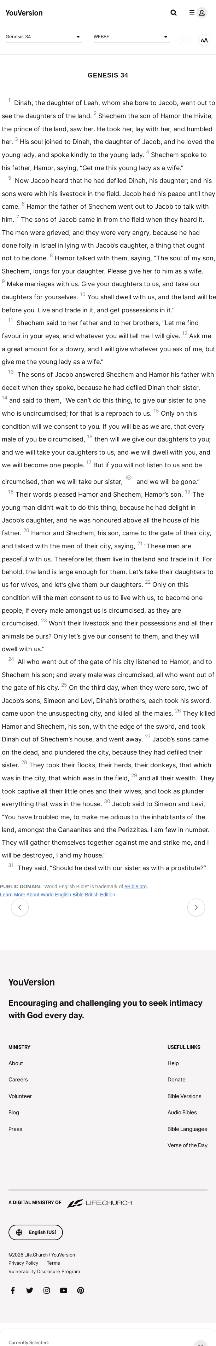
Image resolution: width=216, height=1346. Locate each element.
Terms (53, 1263)
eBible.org (135, 886)
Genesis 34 (44, 37)
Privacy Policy (23, 1263)
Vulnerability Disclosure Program (44, 1271)
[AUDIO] (184, 40)
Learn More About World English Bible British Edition (57, 894)
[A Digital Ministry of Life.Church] (108, 1199)
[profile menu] (196, 13)
